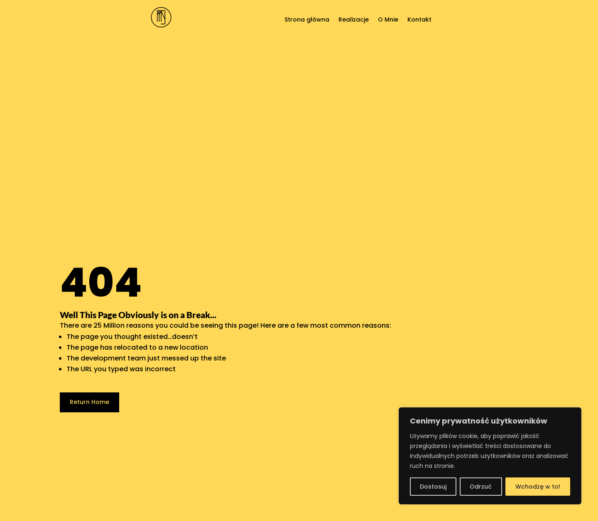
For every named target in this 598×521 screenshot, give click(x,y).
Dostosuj (433, 486)
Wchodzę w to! (537, 486)
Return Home (89, 402)
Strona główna (306, 20)
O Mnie (388, 20)
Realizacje (353, 20)
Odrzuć (481, 486)
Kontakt (419, 20)
